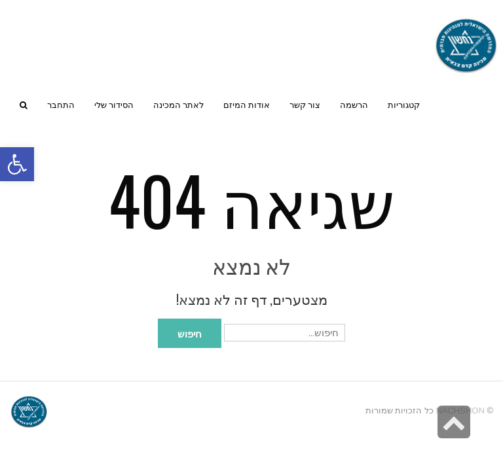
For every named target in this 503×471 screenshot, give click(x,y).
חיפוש (189, 333)
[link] (113, 104)
